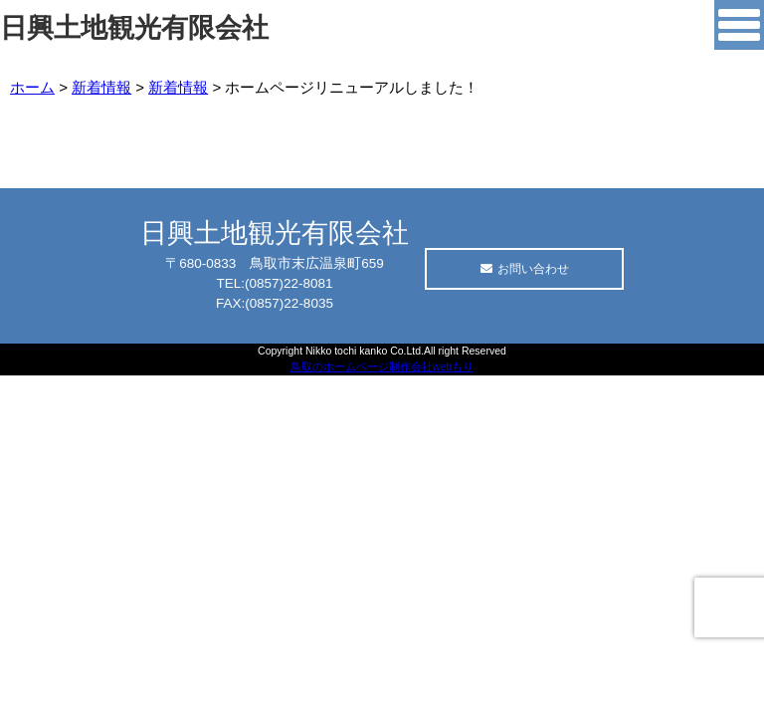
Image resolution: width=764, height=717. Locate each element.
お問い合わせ (524, 269)
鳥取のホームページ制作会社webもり (382, 366)
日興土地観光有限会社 (134, 28)
